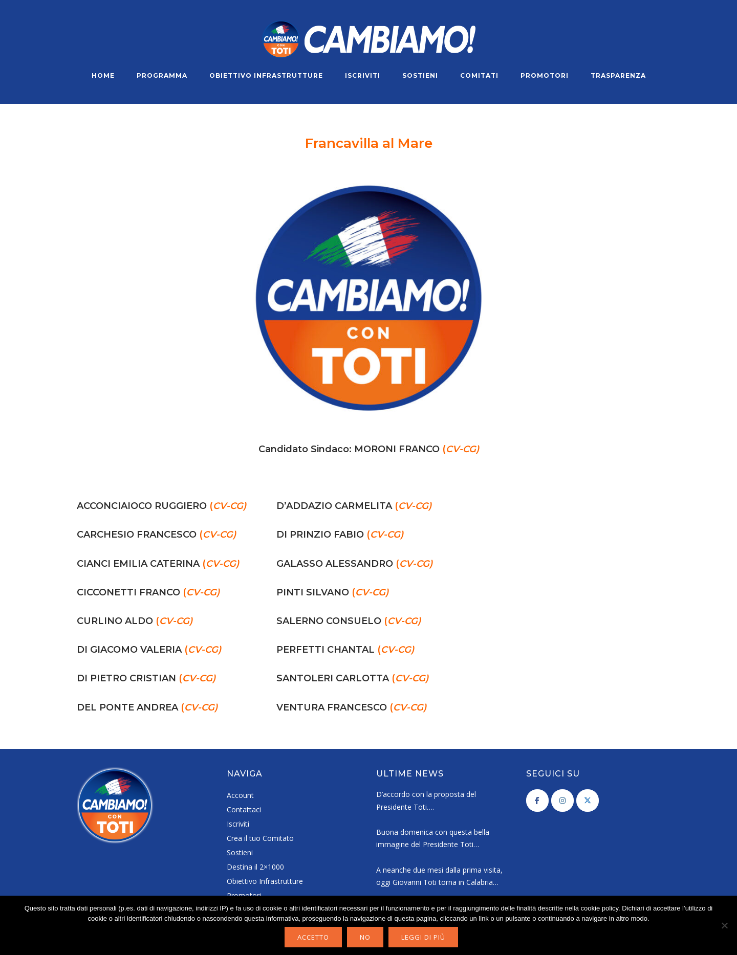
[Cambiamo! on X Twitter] (587, 800)
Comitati (479, 75)
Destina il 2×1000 (255, 867)
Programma (162, 75)
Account (240, 795)
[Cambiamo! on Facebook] (537, 800)
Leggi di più (423, 937)
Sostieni (420, 75)
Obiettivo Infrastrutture (266, 75)
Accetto (313, 937)
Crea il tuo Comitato (260, 838)
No (365, 937)
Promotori (545, 75)
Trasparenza (618, 75)
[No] (724, 925)
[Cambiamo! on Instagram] (562, 800)
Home (103, 75)
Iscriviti (362, 75)
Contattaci (244, 809)
